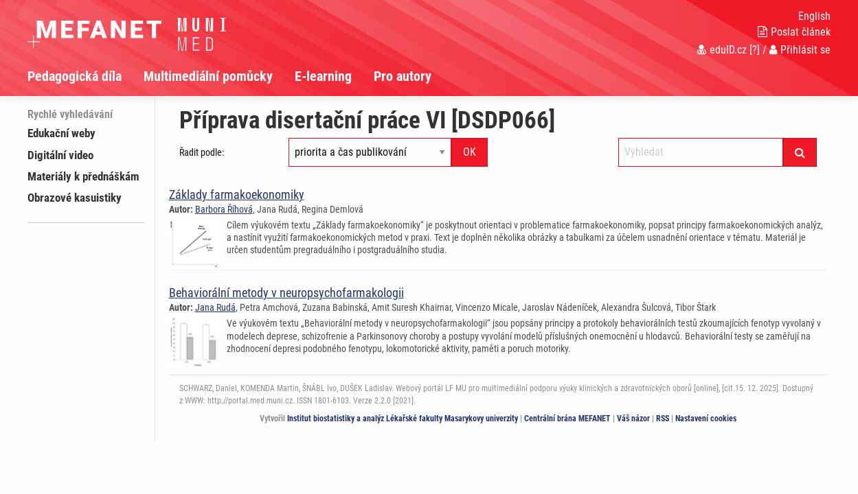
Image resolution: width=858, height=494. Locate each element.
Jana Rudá (215, 307)
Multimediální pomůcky (208, 76)
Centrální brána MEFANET (567, 418)
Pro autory (402, 76)
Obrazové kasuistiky (74, 197)
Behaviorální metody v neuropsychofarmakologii (286, 292)
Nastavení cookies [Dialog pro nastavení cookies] (705, 418)
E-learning (323, 76)
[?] (754, 49)
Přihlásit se (800, 49)
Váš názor (633, 418)
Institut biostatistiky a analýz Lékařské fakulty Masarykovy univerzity (402, 418)
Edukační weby (61, 133)
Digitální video (60, 155)
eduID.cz (722, 49)
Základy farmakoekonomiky (236, 194)
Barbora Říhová (224, 209)
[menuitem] (85, 76)
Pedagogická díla (74, 76)
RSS (662, 418)
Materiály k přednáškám (83, 176)
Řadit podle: (201, 152)
